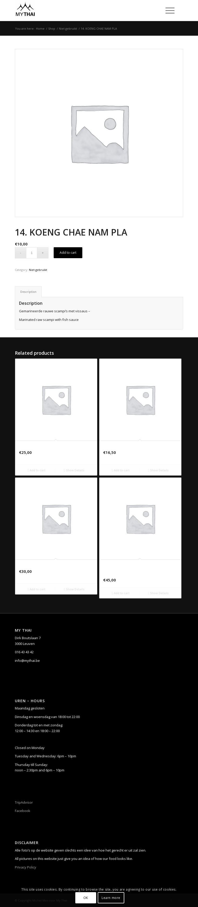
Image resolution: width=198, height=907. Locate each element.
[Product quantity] (31, 252)
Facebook (22, 810)
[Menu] (167, 10)
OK (85, 898)
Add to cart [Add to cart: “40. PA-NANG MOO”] (120, 470)
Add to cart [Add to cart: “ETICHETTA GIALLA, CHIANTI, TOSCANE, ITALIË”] (36, 589)
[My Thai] (82, 10)
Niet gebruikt (38, 270)
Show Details (74, 470)
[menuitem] (169, 10)
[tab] (28, 291)
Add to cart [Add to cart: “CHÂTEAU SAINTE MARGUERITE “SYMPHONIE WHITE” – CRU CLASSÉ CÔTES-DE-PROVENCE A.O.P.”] (120, 593)
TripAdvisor (24, 802)
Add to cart (68, 252)
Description (28, 292)
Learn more (111, 898)
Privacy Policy (25, 867)
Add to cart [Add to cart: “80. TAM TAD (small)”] (36, 470)
